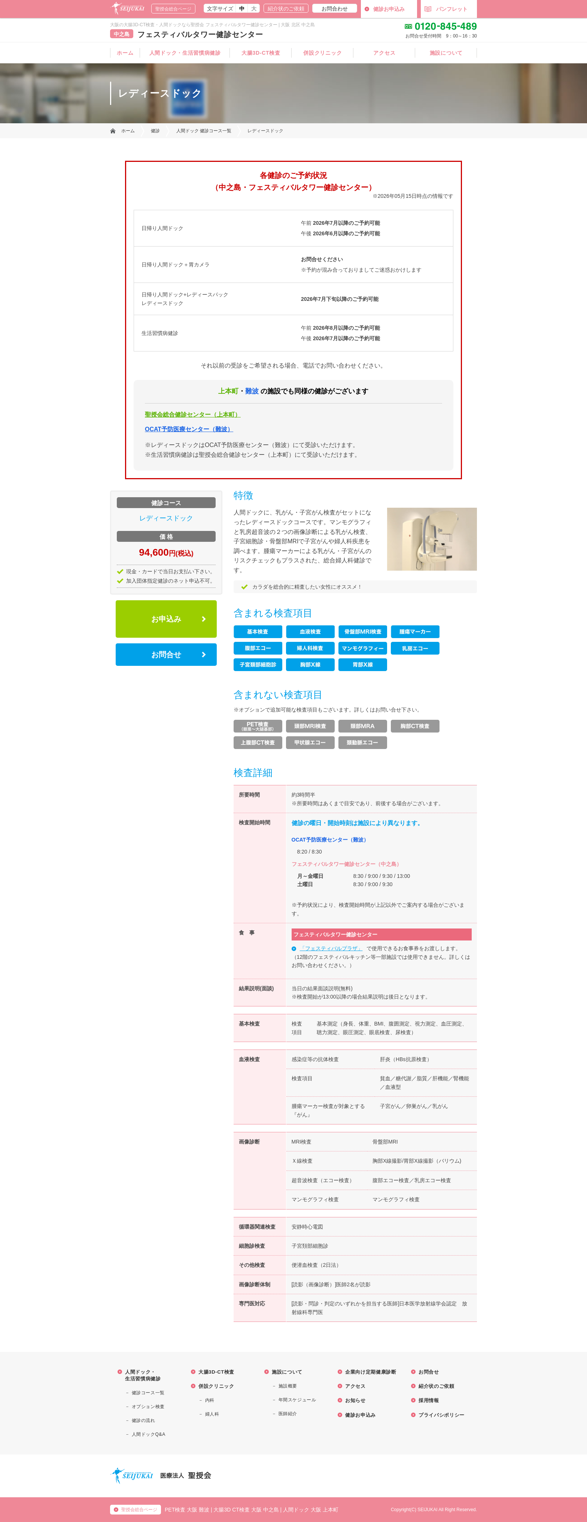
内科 (210, 1400)
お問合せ (166, 654)
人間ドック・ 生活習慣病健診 (143, 1375)
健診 (155, 130)
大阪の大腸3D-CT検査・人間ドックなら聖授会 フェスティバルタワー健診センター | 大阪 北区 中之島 (212, 24)
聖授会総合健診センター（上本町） (193, 414)
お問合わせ (335, 9)
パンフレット (446, 9)
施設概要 (288, 1386)
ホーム (125, 53)
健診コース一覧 (148, 1392)
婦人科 (212, 1414)
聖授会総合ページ (173, 9)
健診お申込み (389, 9)
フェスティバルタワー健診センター (200, 34)
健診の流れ (143, 1420)
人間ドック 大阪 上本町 (310, 1510)
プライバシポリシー (442, 1415)
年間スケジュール (297, 1399)
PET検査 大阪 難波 (187, 1510)
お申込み (166, 619)
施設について (446, 53)
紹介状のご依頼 (286, 9)
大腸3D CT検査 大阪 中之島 (246, 1510)
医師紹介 (288, 1413)
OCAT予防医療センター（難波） (189, 429)
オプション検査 (148, 1406)
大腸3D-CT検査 (260, 53)
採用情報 (429, 1400)
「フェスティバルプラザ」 (331, 948)
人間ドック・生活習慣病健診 (185, 53)
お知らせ (355, 1400)
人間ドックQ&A (148, 1434)
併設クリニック (322, 53)
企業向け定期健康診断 (370, 1372)
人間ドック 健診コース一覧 (203, 130)
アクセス (384, 53)
